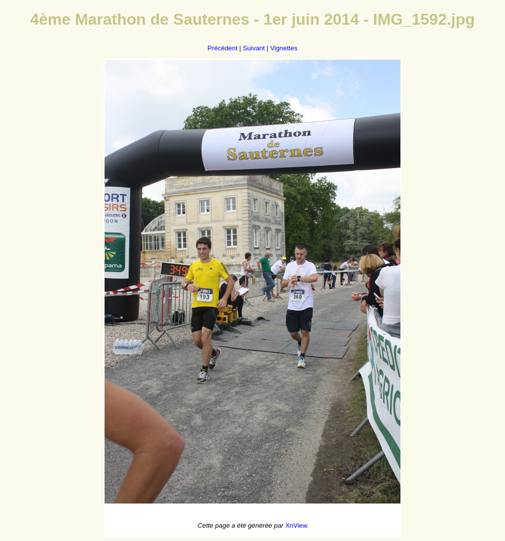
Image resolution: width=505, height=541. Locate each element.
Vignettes (283, 48)
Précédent (223, 48)
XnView (296, 525)
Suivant (253, 48)
